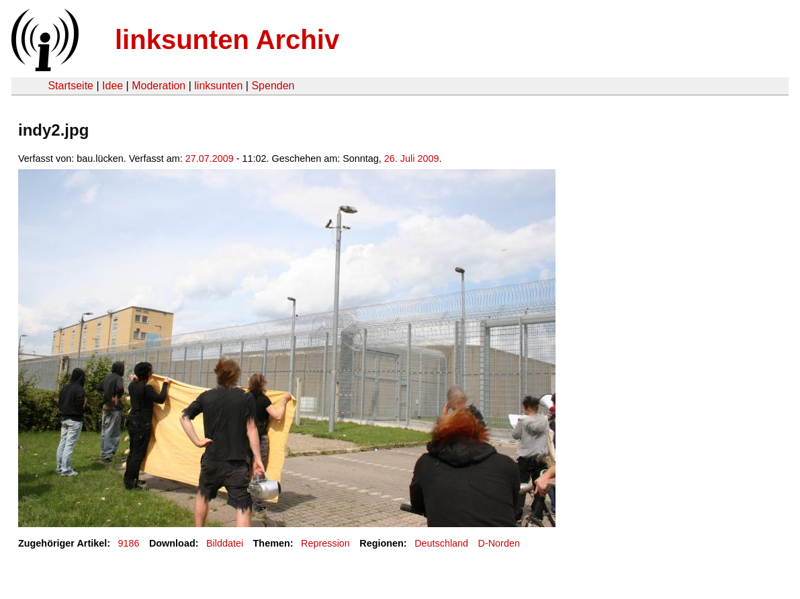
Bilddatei (224, 543)
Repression (325, 543)
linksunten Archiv (227, 39)
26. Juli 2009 (411, 158)
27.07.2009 (209, 158)
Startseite (70, 85)
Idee (112, 85)
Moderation (158, 85)
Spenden (272, 85)
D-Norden (499, 543)
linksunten (218, 85)
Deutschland (441, 543)
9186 (129, 543)
